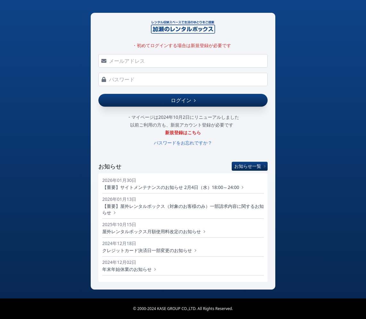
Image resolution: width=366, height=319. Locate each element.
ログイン (183, 100)
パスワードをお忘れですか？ (183, 143)
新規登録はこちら (183, 132)
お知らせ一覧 (249, 166)
